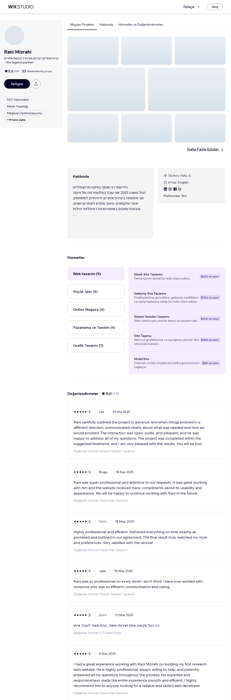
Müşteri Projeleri (82, 24)
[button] (92, 50)
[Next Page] (167, 687)
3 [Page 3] (151, 688)
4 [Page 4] (159, 688)
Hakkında (106, 24)
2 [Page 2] (142, 688)
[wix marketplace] (20, 6)
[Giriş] (215, 6)
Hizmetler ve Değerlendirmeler (140, 24)
